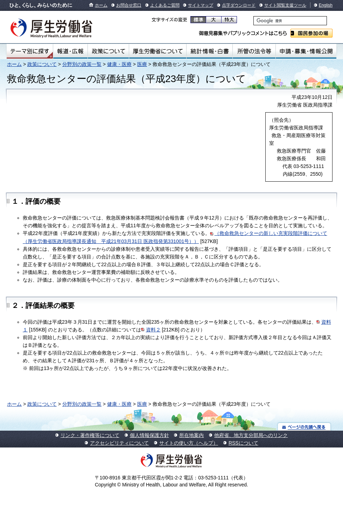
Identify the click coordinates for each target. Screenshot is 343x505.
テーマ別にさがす (29, 51)
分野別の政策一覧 (82, 64)
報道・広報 (70, 51)
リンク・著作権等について (90, 435)
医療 (142, 64)
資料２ (153, 329)
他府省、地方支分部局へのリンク (251, 435)
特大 (229, 19)
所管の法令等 (254, 51)
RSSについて (243, 443)
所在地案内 (191, 435)
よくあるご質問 (165, 5)
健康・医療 (119, 64)
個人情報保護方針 (149, 435)
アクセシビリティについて (119, 443)
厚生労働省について (158, 51)
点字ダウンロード (238, 5)
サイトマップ (200, 5)
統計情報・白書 (209, 51)
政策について (108, 51)
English (325, 5)
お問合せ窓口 (128, 5)
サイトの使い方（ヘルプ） (188, 443)
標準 (198, 19)
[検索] (290, 20)
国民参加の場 (311, 33)
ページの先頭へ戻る (304, 426)
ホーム (101, 5)
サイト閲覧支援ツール (285, 5)
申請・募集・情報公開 (306, 51)
